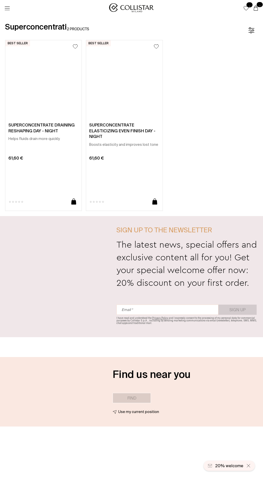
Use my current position (138, 412)
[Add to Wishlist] (75, 46)
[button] (246, 8)
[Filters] (251, 30)
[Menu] (7, 8)
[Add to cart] (74, 202)
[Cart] (256, 8)
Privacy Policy (160, 318)
